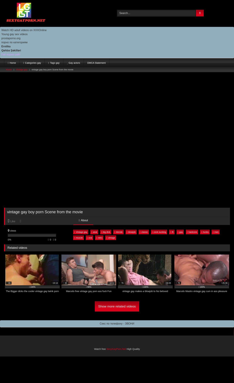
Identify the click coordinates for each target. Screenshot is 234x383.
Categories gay (33, 63)
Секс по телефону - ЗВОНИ (117, 323)
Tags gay (55, 63)
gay (180, 232)
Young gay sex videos (14, 34)
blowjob (131, 232)
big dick (105, 232)
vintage (111, 237)
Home (13, 63)
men (216, 232)
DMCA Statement (96, 63)
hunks (205, 232)
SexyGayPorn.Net (116, 349)
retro (99, 237)
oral (89, 237)
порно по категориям (14, 42)
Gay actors (74, 63)
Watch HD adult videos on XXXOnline (24, 30)
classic (144, 232)
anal (94, 232)
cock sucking (159, 232)
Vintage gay (21, 69)
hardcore (192, 232)
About (83, 220)
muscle (78, 237)
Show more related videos (117, 306)
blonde (118, 232)
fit (172, 232)
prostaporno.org (10, 38)
